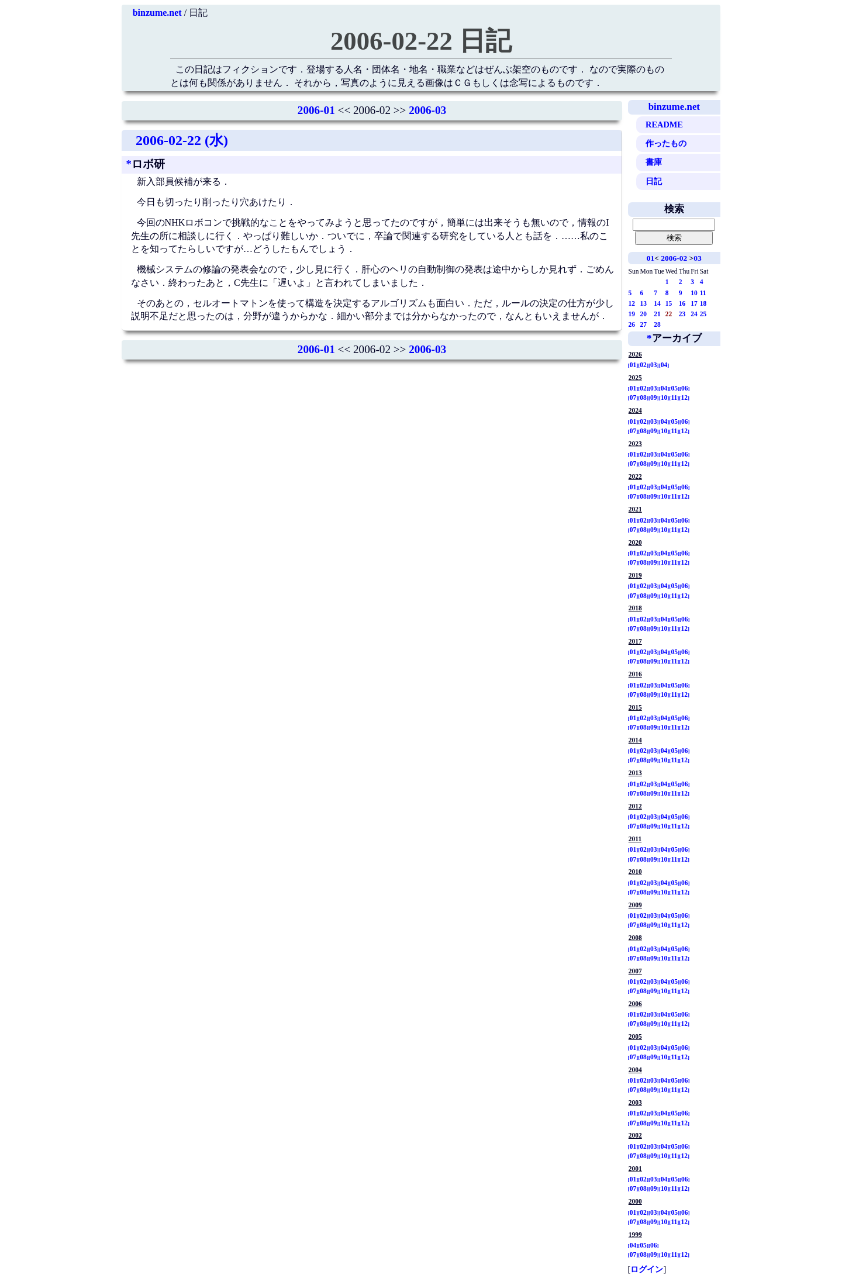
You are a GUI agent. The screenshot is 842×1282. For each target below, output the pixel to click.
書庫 (654, 162)
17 (694, 303)
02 (643, 364)
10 (694, 292)
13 (643, 303)
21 (657, 313)
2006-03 (427, 110)
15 (668, 303)
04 (664, 364)
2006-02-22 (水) (182, 140)
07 (633, 397)
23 (682, 313)
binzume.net (157, 13)
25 (703, 313)
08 (643, 397)
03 (697, 258)
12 (632, 303)
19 (632, 313)
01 (650, 258)
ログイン (646, 1269)
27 (643, 324)
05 (674, 388)
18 (703, 303)
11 (703, 292)
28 (657, 324)
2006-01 (316, 110)
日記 (654, 181)
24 (694, 313)
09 (653, 397)
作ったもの (666, 143)
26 (632, 324)
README (664, 124)
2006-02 (674, 258)
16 (682, 303)
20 (643, 313)
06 (684, 388)
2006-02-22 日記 (421, 41)
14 (657, 303)
